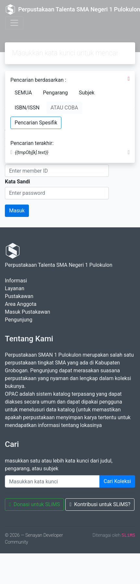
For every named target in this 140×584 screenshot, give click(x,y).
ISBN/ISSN (27, 108)
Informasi (16, 281)
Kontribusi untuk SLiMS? (100, 504)
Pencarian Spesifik (36, 123)
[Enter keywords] (52, 481)
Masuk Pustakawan (27, 312)
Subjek (87, 93)
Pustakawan (19, 296)
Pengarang (55, 93)
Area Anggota (20, 304)
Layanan (14, 288)
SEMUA (23, 93)
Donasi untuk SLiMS (34, 504)
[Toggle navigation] (14, 22)
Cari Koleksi (117, 481)
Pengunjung (18, 320)
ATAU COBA (64, 108)
